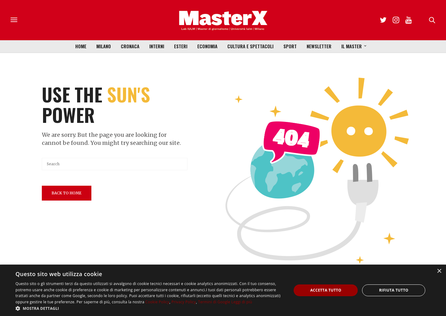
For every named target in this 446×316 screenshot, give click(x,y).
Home (80, 46)
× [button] (439, 271)
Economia (207, 46)
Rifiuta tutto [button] (394, 290)
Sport (290, 46)
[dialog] (223, 290)
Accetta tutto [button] (325, 290)
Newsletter (319, 46)
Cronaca (130, 46)
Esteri (180, 46)
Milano (103, 46)
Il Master (351, 46)
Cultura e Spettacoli (250, 46)
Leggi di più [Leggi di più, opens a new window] (241, 302)
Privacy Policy (183, 302)
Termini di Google (214, 302)
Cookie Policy (157, 302)
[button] (149, 308)
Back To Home (66, 193)
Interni (156, 46)
